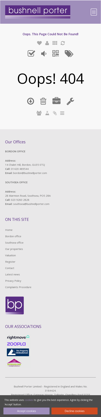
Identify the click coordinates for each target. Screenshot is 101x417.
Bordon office (13, 236)
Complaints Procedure (18, 287)
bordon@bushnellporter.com (30, 173)
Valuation (10, 255)
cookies (29, 400)
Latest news (12, 274)
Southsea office (14, 242)
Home (9, 230)
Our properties (14, 249)
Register (10, 261)
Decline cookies (75, 411)
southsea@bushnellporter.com (31, 204)
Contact (9, 268)
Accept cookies (26, 411)
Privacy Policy (13, 280)
